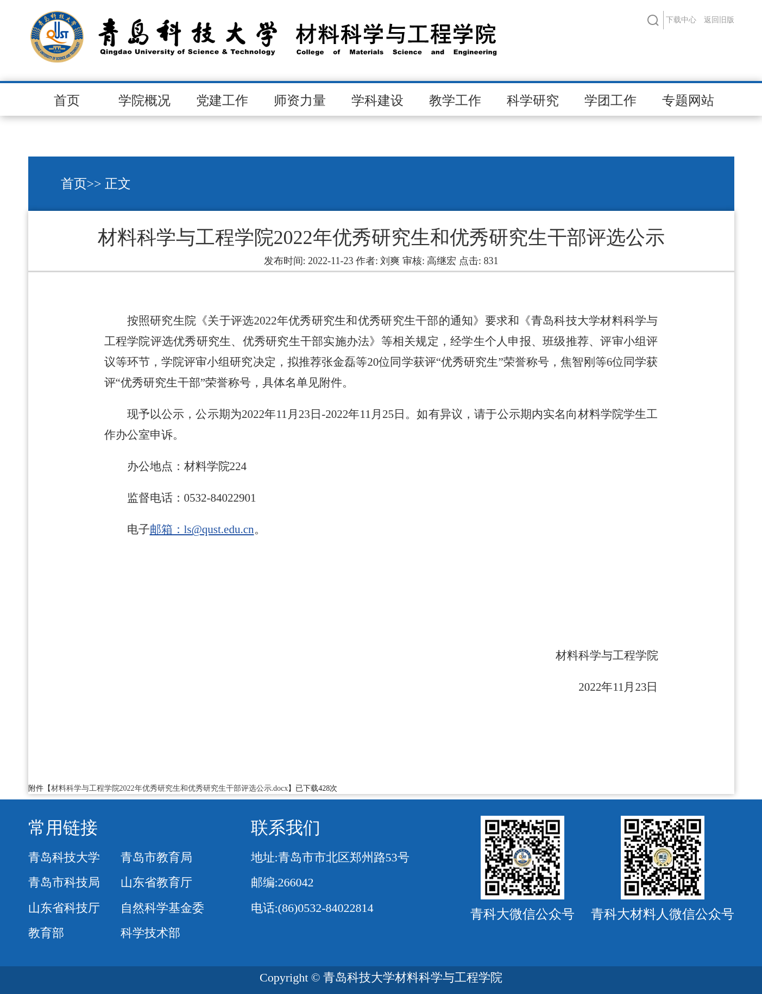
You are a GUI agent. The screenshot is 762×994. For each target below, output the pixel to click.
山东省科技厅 (64, 908)
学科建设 (377, 100)
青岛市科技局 (64, 882)
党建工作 (222, 100)
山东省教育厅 (156, 882)
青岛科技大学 (64, 857)
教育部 (46, 933)
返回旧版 (719, 20)
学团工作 (610, 100)
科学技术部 (150, 933)
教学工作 (455, 100)
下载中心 (681, 20)
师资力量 (300, 100)
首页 (67, 100)
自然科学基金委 (162, 908)
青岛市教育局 (156, 857)
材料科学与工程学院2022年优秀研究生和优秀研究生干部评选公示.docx (169, 788)
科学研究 (533, 100)
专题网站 (688, 100)
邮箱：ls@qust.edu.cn (202, 529)
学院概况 (144, 100)
